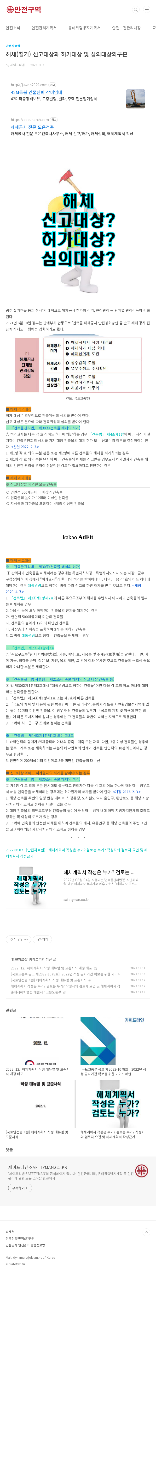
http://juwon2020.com (29, 85)
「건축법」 (97, 501)
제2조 (32, 732)
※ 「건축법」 (17, 782)
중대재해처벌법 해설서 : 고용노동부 (36, 1194)
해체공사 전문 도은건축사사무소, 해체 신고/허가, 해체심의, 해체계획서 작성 (72, 133)
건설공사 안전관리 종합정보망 (25, 1447)
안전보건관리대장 (126, 28)
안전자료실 (19, 1161)
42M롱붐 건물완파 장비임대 (36, 92)
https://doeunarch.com (30, 120)
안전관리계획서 (44, 28)
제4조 (111, 501)
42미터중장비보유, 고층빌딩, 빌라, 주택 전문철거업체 (54, 98)
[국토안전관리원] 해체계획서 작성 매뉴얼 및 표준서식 (49, 1182)
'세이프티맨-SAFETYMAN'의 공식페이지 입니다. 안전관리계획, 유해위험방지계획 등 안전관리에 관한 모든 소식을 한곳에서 (71, 1378)
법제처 (10, 1433)
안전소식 (13, 28)
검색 (135, 9)
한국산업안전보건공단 (20, 1440)
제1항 (119, 501)
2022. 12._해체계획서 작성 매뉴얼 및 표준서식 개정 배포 (51, 1170)
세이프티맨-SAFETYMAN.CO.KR (37, 1369)
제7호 (49, 732)
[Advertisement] (78, 186)
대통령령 (34, 720)
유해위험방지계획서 (84, 28)
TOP (146, 1434)
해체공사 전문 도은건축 (32, 127)
